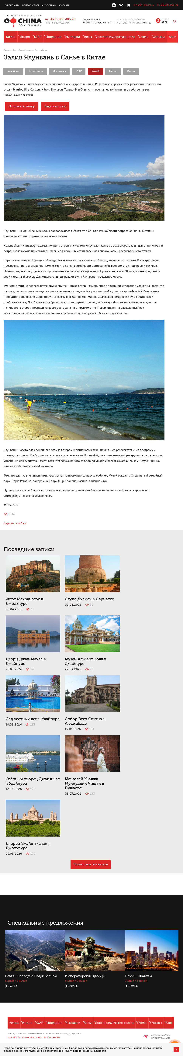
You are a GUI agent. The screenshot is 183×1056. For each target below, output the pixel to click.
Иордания (53, 37)
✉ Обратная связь (143, 5)
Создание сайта (159, 1035)
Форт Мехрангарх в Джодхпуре (24, 601)
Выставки (72, 37)
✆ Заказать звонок (167, 5)
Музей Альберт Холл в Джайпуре (85, 661)
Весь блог (13, 71)
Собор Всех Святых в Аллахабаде (85, 721)
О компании (12, 5)
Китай (11, 37)
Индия (25, 37)
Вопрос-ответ (30, 5)
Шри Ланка (36, 71)
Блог (172, 37)
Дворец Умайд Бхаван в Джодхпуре (28, 845)
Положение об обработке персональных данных (34, 1037)
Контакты (64, 5)
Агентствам (49, 5)
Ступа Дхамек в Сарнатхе (89, 599)
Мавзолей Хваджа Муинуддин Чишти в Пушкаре (84, 783)
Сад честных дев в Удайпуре (33, 719)
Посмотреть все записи (90, 864)
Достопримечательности (115, 37)
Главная (7, 50)
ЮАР (37, 37)
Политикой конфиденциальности (85, 1050)
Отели (144, 37)
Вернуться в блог (15, 523)
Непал (113, 71)
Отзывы (159, 37)
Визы (88, 37)
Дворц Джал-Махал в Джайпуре (26, 661)
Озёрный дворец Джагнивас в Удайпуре (33, 781)
